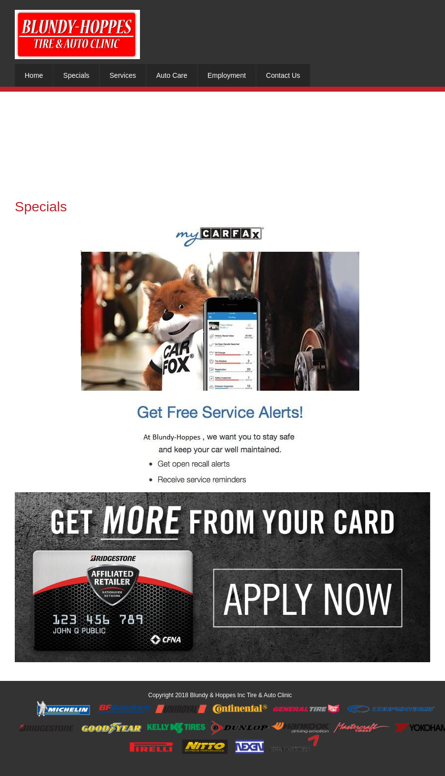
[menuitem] (34, 75)
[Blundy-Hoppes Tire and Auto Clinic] (77, 34)
